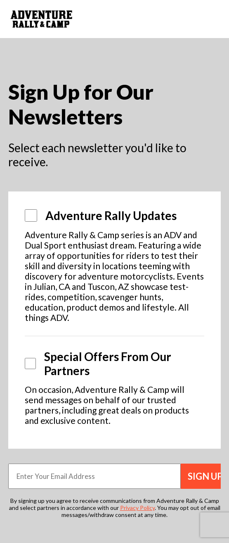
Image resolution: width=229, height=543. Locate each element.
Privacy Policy (137, 507)
